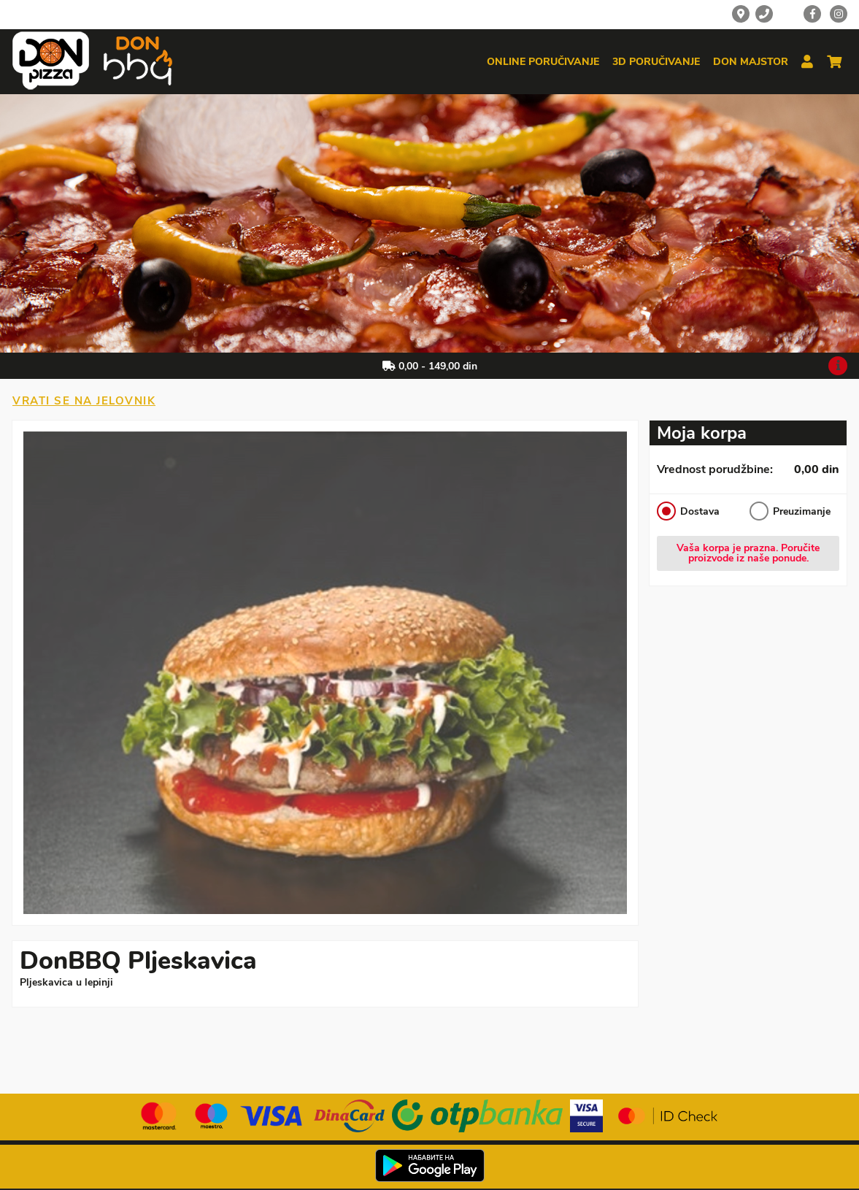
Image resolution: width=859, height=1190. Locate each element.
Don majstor (750, 62)
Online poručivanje (543, 62)
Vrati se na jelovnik (83, 401)
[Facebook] (812, 14)
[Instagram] (838, 14)
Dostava (688, 511)
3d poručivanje (656, 62)
